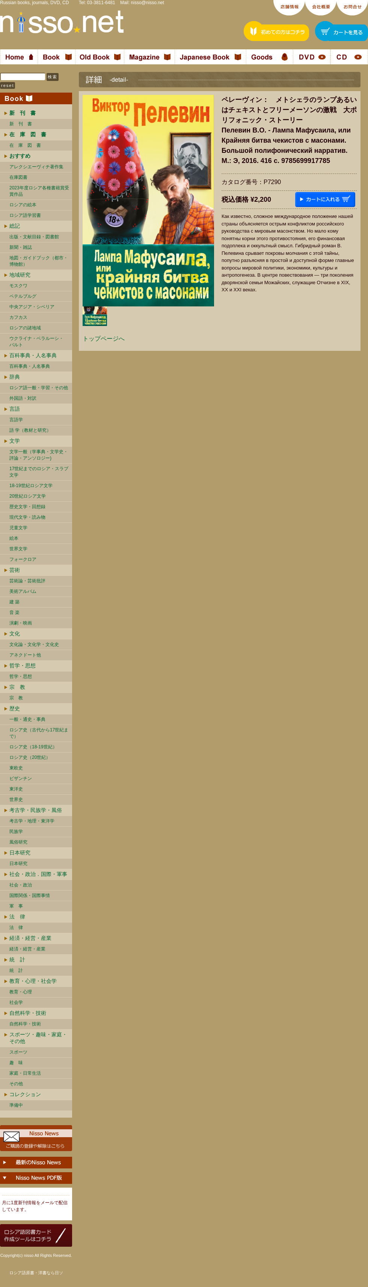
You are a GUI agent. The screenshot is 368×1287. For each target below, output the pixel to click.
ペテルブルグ (22, 296)
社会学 (16, 1002)
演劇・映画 (20, 623)
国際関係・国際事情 (29, 895)
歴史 (14, 708)
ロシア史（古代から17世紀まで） (38, 733)
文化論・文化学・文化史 (34, 644)
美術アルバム (22, 591)
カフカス (18, 317)
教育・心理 (20, 992)
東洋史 (16, 789)
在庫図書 (18, 177)
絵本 (13, 538)
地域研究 (19, 275)
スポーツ (18, 1052)
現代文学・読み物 (27, 517)
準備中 (16, 1105)
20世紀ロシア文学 (27, 496)
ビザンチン (20, 778)
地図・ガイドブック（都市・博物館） (38, 261)
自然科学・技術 (27, 1013)
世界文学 (18, 548)
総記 (14, 226)
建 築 (14, 602)
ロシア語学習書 (25, 215)
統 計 (17, 959)
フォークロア (22, 559)
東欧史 (16, 768)
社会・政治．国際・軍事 (38, 874)
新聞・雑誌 (20, 247)
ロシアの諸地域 (25, 328)
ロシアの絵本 (22, 204)
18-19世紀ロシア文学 (31, 485)
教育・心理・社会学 (33, 981)
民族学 (16, 831)
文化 (14, 634)
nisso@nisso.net (147, 2)
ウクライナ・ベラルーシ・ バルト (36, 341)
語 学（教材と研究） (30, 430)
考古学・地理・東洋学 (31, 821)
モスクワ (18, 285)
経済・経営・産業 (30, 938)
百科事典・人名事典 (33, 355)
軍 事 (16, 906)
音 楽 (14, 612)
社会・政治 (20, 885)
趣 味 (16, 1062)
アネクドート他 (25, 655)
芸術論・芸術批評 (27, 580)
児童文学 (18, 527)
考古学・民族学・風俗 (35, 810)
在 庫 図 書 (25, 145)
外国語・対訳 (22, 398)
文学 (14, 441)
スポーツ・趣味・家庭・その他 (38, 1037)
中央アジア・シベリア (31, 306)
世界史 (16, 799)
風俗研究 (18, 842)
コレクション (25, 1094)
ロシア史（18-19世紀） (33, 746)
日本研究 (19, 853)
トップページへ (104, 338)
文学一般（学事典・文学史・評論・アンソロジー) (38, 455)
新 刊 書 (20, 123)
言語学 (16, 419)
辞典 (14, 377)
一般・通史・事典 (27, 719)
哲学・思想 (22, 666)
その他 (16, 1083)
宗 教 (17, 687)
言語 (14, 409)
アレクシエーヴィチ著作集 (36, 166)
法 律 (17, 917)
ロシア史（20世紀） (29, 757)
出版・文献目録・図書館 (34, 236)
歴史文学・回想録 (27, 506)
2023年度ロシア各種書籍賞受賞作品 (39, 191)
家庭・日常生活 (25, 1073)
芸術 (14, 570)
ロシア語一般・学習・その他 (38, 387)
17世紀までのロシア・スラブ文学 (38, 472)
